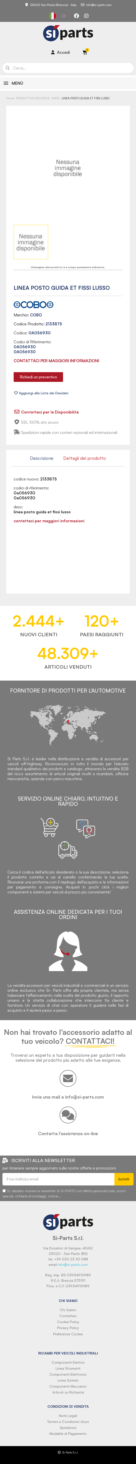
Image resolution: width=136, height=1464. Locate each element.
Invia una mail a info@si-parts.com (68, 1097)
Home (10, 98)
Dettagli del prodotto (84, 458)
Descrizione (41, 458)
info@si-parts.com (73, 1264)
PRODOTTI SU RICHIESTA (32, 98)
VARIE (55, 98)
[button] (38, 377)
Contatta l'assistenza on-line (68, 1133)
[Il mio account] (60, 52)
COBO (36, 314)
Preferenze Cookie (68, 1334)
